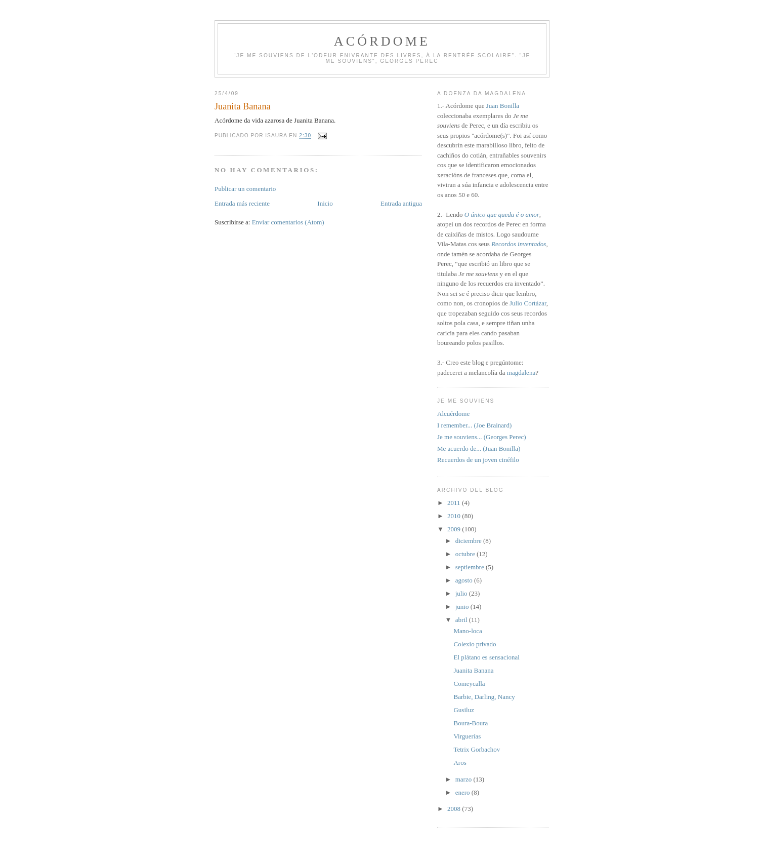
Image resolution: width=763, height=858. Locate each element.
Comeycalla (469, 683)
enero (463, 792)
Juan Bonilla (502, 105)
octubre (466, 554)
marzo (464, 779)
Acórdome (382, 41)
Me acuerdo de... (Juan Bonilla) (478, 448)
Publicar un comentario (245, 188)
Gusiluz (463, 710)
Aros (459, 762)
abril (462, 619)
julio (462, 593)
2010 (454, 516)
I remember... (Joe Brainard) (474, 425)
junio (463, 606)
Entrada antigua (401, 203)
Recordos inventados (518, 244)
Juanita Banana (473, 670)
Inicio (324, 203)
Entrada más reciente (242, 203)
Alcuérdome (453, 413)
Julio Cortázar (528, 303)
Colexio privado (474, 644)
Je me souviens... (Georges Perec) (481, 437)
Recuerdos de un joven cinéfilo (478, 459)
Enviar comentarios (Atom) (288, 222)
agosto (464, 580)
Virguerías (467, 736)
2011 (454, 502)
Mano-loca (467, 631)
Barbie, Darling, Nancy (484, 696)
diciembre (469, 540)
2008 (454, 808)
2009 (454, 529)
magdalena (521, 372)
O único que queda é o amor (501, 214)
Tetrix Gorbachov (476, 749)
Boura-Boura (470, 723)
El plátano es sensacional (486, 657)
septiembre (470, 567)
